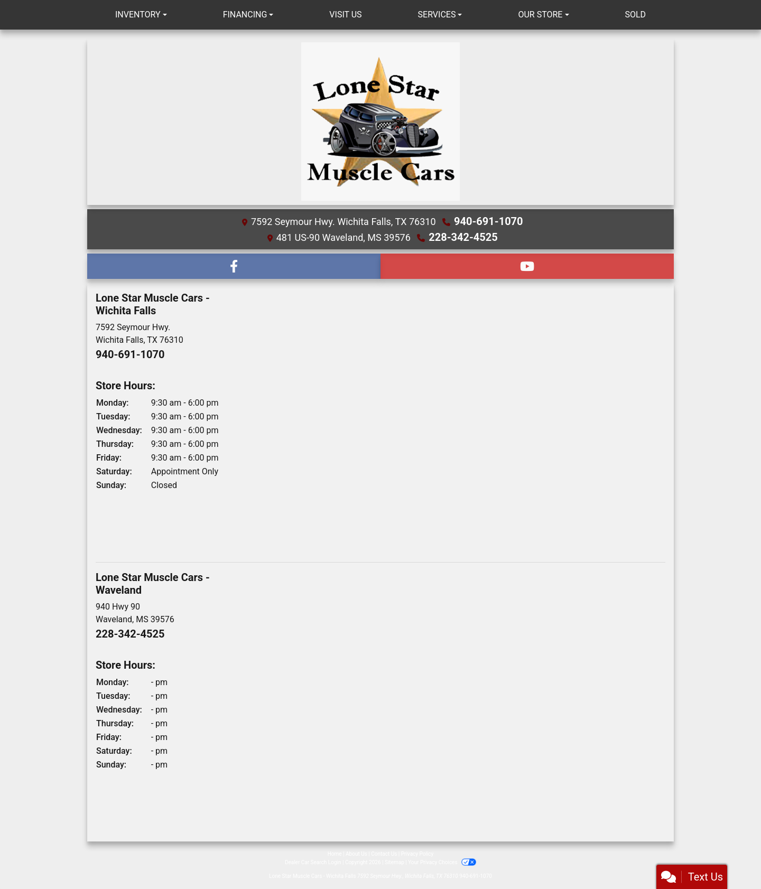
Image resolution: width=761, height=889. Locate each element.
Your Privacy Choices (442, 862)
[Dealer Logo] (380, 121)
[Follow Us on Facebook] (233, 266)
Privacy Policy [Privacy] (417, 854)
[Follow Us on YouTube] (527, 266)
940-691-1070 (488, 221)
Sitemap (394, 862)
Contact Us (384, 854)
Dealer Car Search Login (313, 862)
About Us (356, 854)
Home (335, 854)
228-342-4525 (463, 237)
